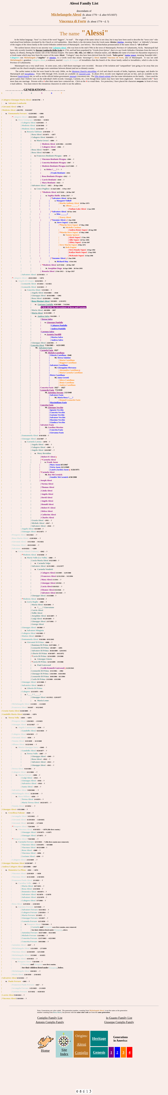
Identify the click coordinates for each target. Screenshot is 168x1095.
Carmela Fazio (46, 350)
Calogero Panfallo (59, 325)
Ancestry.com (84, 74)
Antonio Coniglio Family (50, 1022)
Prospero (58, 930)
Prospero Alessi (20, 839)
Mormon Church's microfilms (84, 71)
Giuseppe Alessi (29, 439)
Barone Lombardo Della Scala (49, 50)
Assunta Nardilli (54, 334)
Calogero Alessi (59, 47)
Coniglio (81, 1053)
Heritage (99, 1038)
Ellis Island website (103, 76)
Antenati (72, 76)
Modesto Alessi (8, 110)
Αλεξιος (120, 42)
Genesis (99, 1052)
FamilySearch (23, 76)
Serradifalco (29, 74)
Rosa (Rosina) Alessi (41, 301)
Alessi (81, 1044)
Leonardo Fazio (47, 390)
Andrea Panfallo (58, 328)
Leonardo (26, 287)
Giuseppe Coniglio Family (119, 1022)
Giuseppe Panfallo (55, 322)
